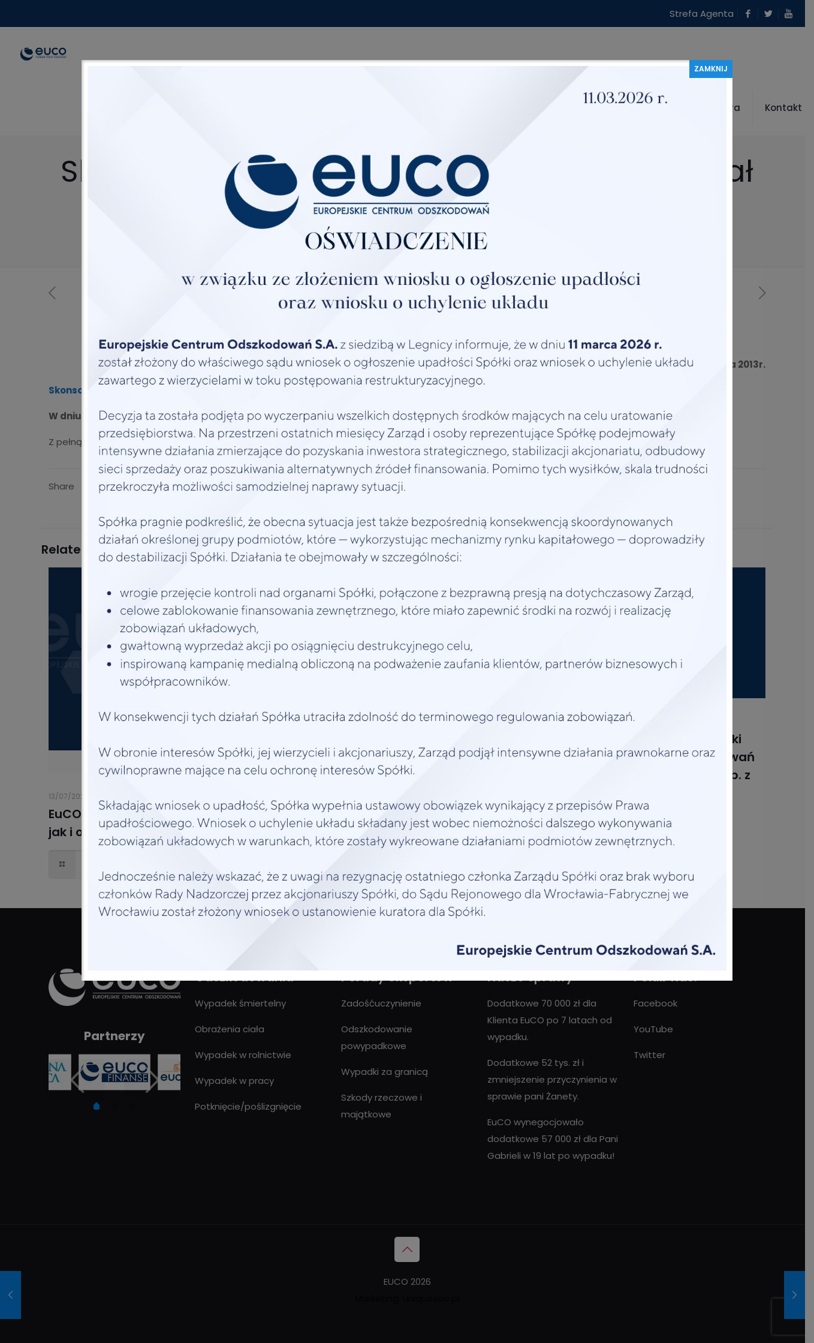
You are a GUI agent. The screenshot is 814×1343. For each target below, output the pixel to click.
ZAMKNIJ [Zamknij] (711, 69)
